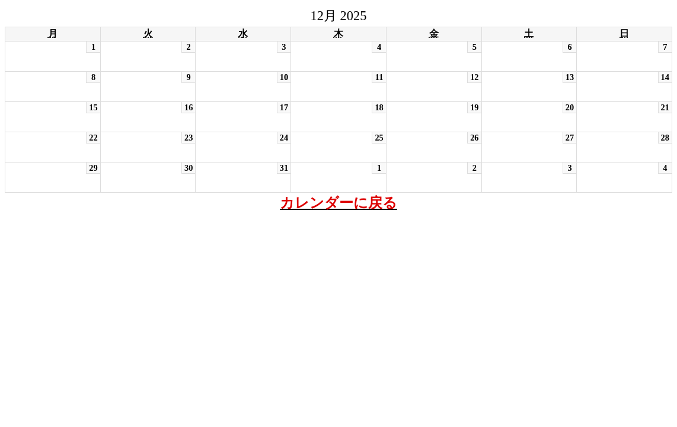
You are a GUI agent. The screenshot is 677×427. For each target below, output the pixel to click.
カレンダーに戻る (338, 203)
